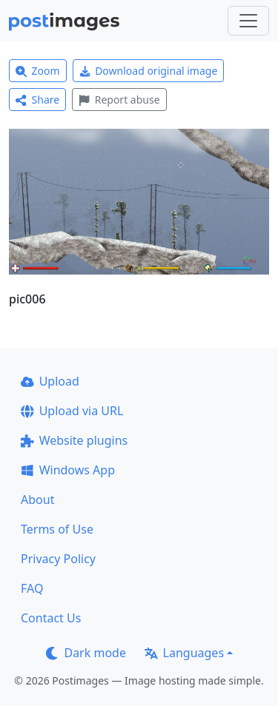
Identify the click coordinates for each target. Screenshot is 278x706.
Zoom (38, 71)
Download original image (148, 71)
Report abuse (119, 100)
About (37, 499)
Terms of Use (57, 529)
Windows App (68, 470)
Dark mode (86, 653)
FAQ (32, 588)
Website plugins (74, 440)
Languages (184, 653)
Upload (50, 381)
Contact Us (51, 618)
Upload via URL (72, 411)
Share (37, 100)
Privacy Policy (58, 559)
